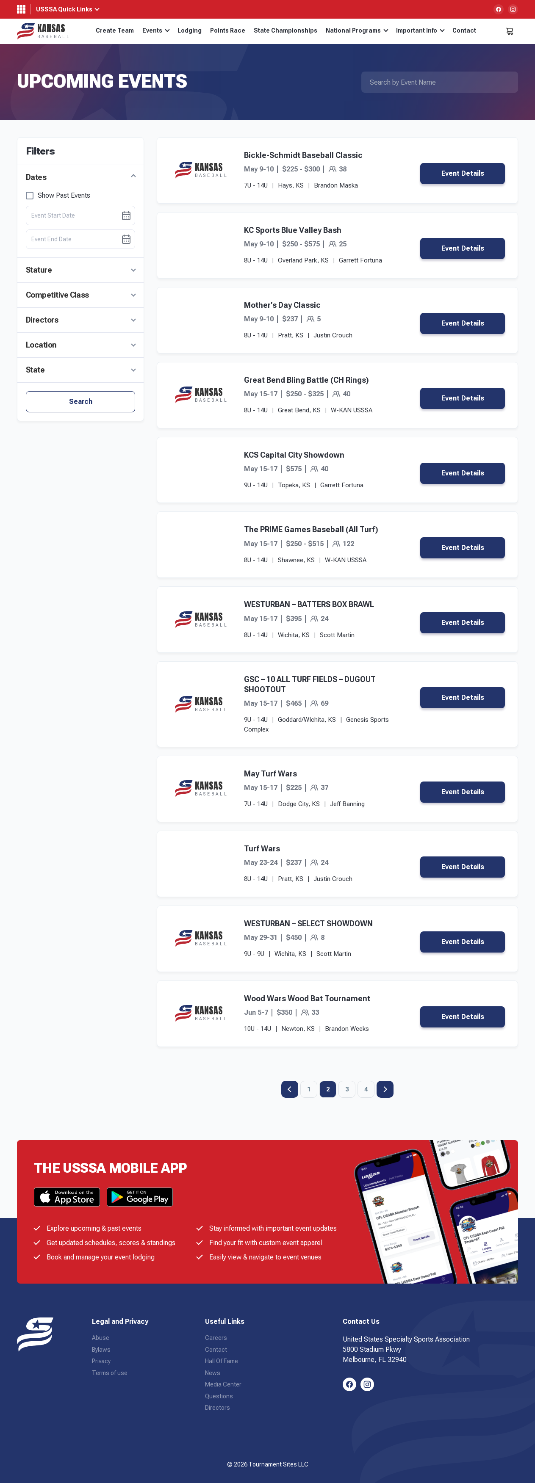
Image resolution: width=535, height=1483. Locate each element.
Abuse (100, 1337)
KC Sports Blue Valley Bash (292, 230)
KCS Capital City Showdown (294, 454)
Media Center (223, 1384)
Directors (42, 319)
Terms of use (110, 1373)
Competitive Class (57, 294)
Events (156, 30)
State (35, 369)
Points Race (227, 30)
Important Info (420, 30)
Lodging (189, 30)
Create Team (115, 30)
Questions (219, 1396)
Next (385, 1089)
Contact (464, 30)
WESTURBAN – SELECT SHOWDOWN (308, 923)
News (212, 1373)
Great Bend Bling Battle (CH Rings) (306, 380)
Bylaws (101, 1349)
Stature (39, 269)
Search (80, 402)
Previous (289, 1089)
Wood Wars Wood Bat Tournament (307, 998)
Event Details (462, 173)
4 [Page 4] (366, 1089)
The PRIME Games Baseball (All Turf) (311, 529)
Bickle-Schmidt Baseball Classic (303, 155)
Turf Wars (262, 848)
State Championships (285, 30)
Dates (36, 177)
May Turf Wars (270, 773)
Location (41, 344)
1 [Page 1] (308, 1089)
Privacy (101, 1361)
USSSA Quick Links (64, 9)
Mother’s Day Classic (282, 305)
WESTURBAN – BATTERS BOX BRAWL (309, 604)
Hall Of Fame (221, 1361)
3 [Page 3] (347, 1089)
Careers (216, 1337)
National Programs (357, 30)
